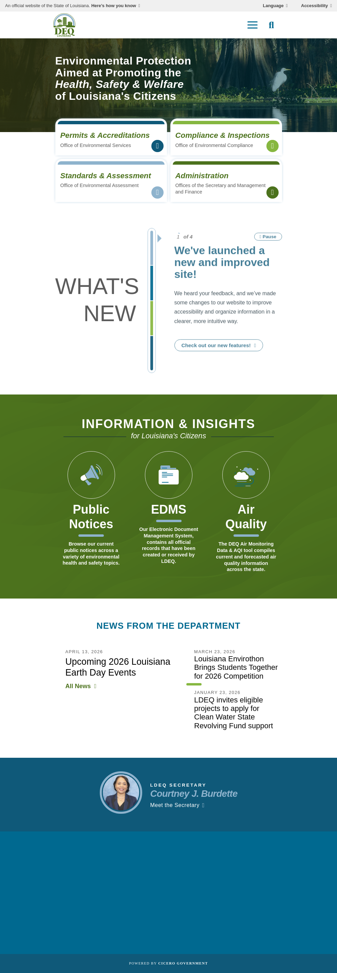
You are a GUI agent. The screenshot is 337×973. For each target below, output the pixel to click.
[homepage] (64, 25)
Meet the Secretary (175, 810)
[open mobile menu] (252, 25)
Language (273, 5)
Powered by (168, 963)
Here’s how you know (113, 5)
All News (78, 691)
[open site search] (271, 25)
